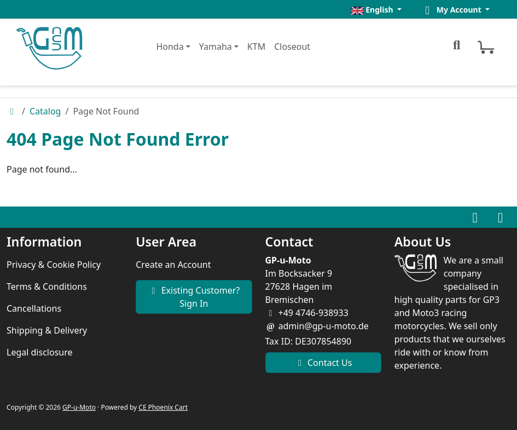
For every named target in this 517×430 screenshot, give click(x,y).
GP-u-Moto (79, 407)
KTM (256, 47)
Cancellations (34, 308)
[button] (376, 9)
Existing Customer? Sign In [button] (194, 296)
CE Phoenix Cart (163, 407)
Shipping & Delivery (47, 330)
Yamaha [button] (215, 47)
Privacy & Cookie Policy (54, 265)
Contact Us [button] (323, 363)
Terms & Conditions (47, 286)
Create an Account (173, 265)
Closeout (292, 47)
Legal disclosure (40, 352)
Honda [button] (169, 47)
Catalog (45, 111)
